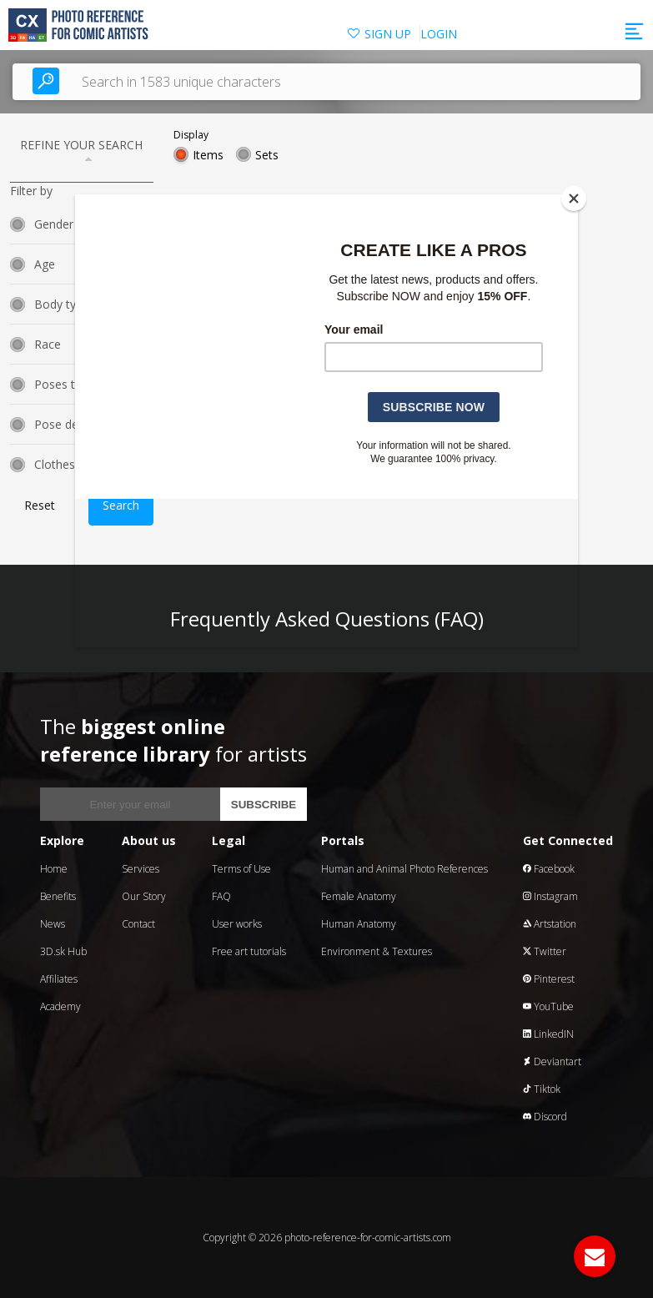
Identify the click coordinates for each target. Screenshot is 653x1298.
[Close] (573, 198)
